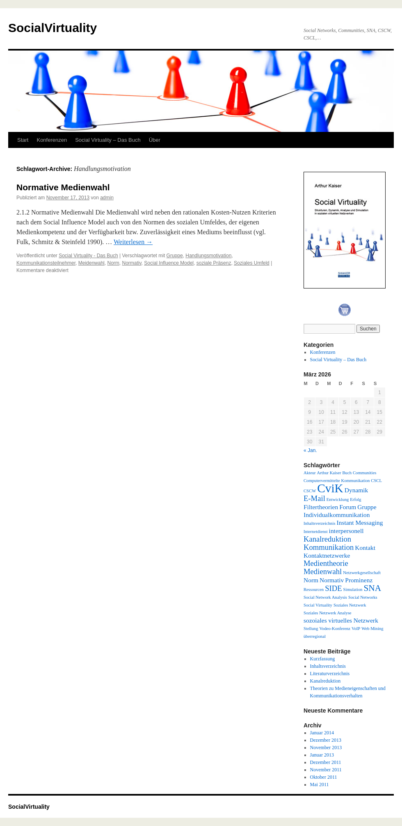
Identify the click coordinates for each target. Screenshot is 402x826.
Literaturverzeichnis (330, 673)
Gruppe (175, 255)
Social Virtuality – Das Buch (107, 140)
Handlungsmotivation (208, 255)
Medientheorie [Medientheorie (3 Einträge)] (326, 563)
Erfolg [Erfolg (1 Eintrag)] (355, 499)
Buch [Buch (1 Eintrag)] (347, 473)
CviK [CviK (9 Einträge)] (330, 488)
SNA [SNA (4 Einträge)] (372, 588)
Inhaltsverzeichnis (328, 666)
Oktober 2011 (323, 777)
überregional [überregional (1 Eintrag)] (315, 636)
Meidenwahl (91, 263)
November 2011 (326, 770)
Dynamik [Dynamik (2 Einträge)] (356, 490)
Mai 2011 (319, 784)
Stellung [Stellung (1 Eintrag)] (311, 628)
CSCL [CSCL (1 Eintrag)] (376, 480)
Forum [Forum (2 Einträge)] (347, 506)
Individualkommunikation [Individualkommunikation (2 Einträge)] (337, 514)
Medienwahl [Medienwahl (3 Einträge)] (323, 571)
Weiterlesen (133, 241)
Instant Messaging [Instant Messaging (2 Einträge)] (360, 522)
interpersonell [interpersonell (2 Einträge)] (346, 530)
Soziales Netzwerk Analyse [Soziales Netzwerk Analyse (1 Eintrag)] (328, 613)
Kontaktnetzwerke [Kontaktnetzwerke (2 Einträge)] (327, 555)
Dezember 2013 (325, 740)
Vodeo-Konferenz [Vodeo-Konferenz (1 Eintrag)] (335, 628)
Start (22, 140)
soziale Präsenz (213, 263)
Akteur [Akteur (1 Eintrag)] (310, 473)
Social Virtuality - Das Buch (88, 255)
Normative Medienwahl (63, 187)
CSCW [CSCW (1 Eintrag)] (310, 491)
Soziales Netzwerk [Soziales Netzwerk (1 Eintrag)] (349, 605)
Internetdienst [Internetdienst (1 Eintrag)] (316, 531)
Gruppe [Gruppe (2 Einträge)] (366, 506)
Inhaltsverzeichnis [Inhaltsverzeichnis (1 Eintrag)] (320, 523)
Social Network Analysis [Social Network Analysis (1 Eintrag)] (325, 597)
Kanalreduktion (325, 681)
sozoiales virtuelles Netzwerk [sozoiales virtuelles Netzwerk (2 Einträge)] (341, 620)
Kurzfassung (322, 659)
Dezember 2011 (325, 762)
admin (107, 198)
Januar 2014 (322, 733)
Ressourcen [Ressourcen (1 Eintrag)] (314, 589)
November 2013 (326, 747)
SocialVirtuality (52, 28)
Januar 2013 (322, 755)
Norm (113, 263)
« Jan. (310, 450)
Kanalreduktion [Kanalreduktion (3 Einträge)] (327, 539)
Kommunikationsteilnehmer (45, 263)
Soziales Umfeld (252, 263)
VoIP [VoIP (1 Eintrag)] (356, 628)
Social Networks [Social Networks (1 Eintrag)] (362, 597)
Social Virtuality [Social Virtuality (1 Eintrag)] (318, 605)
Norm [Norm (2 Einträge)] (311, 580)
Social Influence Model (169, 263)
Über (154, 140)
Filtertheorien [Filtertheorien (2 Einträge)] (321, 506)
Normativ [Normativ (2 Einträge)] (332, 580)
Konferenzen (52, 140)
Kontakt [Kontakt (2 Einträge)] (365, 547)
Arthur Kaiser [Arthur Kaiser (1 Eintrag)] (329, 473)
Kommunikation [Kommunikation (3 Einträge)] (329, 547)
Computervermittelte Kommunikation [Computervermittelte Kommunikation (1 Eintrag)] (337, 480)
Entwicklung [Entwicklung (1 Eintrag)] (338, 499)
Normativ (131, 263)
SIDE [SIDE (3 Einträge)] (333, 588)
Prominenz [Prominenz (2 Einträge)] (358, 580)
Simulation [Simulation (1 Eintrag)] (353, 589)
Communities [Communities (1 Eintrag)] (364, 473)
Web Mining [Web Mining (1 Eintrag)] (372, 628)
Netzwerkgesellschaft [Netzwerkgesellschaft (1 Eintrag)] (362, 572)
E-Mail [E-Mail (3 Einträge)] (314, 498)
